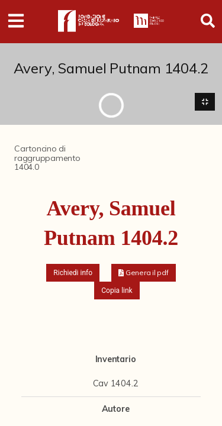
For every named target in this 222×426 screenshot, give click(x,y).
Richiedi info (72, 273)
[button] (143, 273)
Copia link (116, 290)
